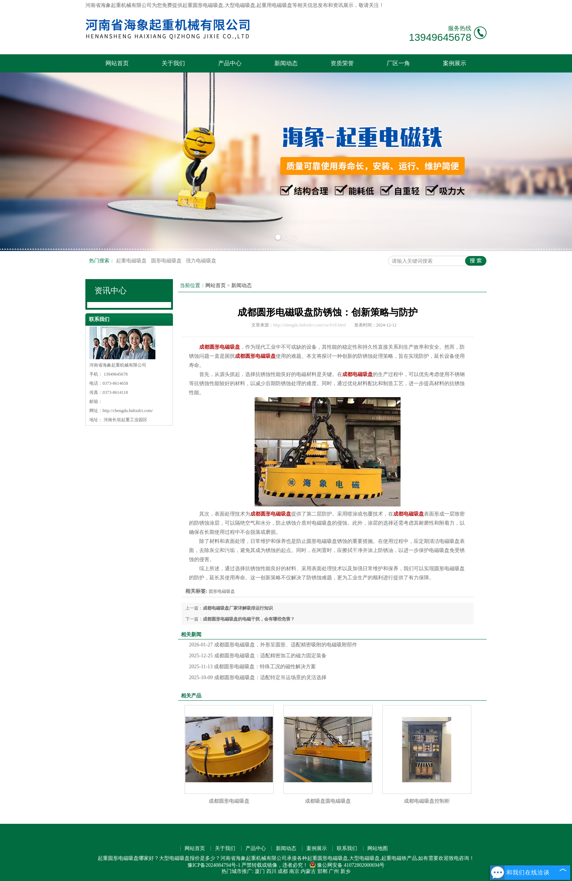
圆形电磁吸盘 (167, 260)
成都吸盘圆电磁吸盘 (328, 801)
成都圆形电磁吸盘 (229, 801)
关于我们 (173, 63)
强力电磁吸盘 (201, 260)
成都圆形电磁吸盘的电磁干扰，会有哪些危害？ (249, 619)
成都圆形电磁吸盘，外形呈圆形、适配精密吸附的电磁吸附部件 (273, 644)
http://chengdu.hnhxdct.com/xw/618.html (309, 325)
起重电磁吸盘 (132, 260)
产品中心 (229, 63)
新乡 (345, 871)
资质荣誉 (342, 63)
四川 (271, 871)
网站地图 (377, 848)
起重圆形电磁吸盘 (202, 5)
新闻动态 (286, 63)
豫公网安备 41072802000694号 (347, 865)
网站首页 (117, 63)
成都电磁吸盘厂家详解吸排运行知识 (238, 608)
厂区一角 (398, 63)
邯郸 (322, 871)
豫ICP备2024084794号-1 (214, 865)
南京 (294, 871)
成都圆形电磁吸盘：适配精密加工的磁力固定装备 (257, 655)
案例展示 (454, 63)
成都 (283, 871)
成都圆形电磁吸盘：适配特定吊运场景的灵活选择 (257, 677)
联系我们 (347, 848)
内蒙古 (308, 871)
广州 (334, 871)
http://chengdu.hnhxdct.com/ (128, 410)
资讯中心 (110, 290)
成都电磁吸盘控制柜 (427, 801)
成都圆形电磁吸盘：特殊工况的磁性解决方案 (252, 666)
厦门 (260, 871)
